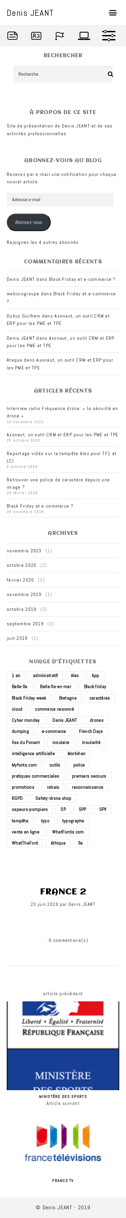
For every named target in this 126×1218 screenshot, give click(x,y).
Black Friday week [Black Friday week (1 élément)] (29, 698)
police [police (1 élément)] (79, 765)
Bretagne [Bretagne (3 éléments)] (68, 698)
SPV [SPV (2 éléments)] (103, 809)
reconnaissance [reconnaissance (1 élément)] (87, 787)
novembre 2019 (24, 594)
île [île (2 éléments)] (80, 843)
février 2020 (20, 580)
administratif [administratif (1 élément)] (45, 675)
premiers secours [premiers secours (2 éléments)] (89, 776)
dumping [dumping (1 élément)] (20, 731)
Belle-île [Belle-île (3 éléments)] (20, 687)
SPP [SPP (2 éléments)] (82, 809)
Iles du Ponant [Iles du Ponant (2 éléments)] (26, 742)
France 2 (63, 892)
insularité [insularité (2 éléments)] (91, 742)
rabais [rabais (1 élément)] (53, 787)
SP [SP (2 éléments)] (63, 809)
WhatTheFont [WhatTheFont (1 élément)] (25, 843)
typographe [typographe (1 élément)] (73, 821)
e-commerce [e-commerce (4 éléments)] (54, 731)
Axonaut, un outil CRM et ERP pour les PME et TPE (62, 435)
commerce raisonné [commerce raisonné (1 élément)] (54, 709)
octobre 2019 (21, 609)
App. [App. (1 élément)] (96, 675)
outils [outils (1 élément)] (54, 765)
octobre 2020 (21, 565)
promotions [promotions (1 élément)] (23, 787)
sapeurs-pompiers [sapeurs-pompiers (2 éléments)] (30, 809)
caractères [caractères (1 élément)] (99, 698)
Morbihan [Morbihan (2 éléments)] (76, 753)
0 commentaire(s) (68, 940)
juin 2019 (17, 638)
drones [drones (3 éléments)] (96, 720)
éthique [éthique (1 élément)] (58, 843)
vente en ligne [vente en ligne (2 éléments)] (25, 832)
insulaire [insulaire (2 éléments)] (61, 742)
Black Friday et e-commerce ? (82, 279)
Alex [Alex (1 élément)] (75, 675)
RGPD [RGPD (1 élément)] (17, 798)
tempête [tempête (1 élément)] (20, 821)
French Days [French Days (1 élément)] (91, 731)
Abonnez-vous (28, 222)
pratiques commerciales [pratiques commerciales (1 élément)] (35, 776)
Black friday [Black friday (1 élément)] (95, 687)
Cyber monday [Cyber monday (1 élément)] (26, 720)
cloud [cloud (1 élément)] (17, 709)
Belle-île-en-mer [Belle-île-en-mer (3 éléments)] (55, 687)
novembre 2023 (24, 551)
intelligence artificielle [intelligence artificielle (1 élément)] (33, 753)
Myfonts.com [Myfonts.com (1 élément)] (24, 765)
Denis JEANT (82, 904)
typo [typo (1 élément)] (45, 821)
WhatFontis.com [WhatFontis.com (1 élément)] (68, 832)
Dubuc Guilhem (24, 316)
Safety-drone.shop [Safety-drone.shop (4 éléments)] (53, 798)
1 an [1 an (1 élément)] (16, 675)
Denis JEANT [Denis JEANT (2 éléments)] (64, 720)
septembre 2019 (25, 624)
